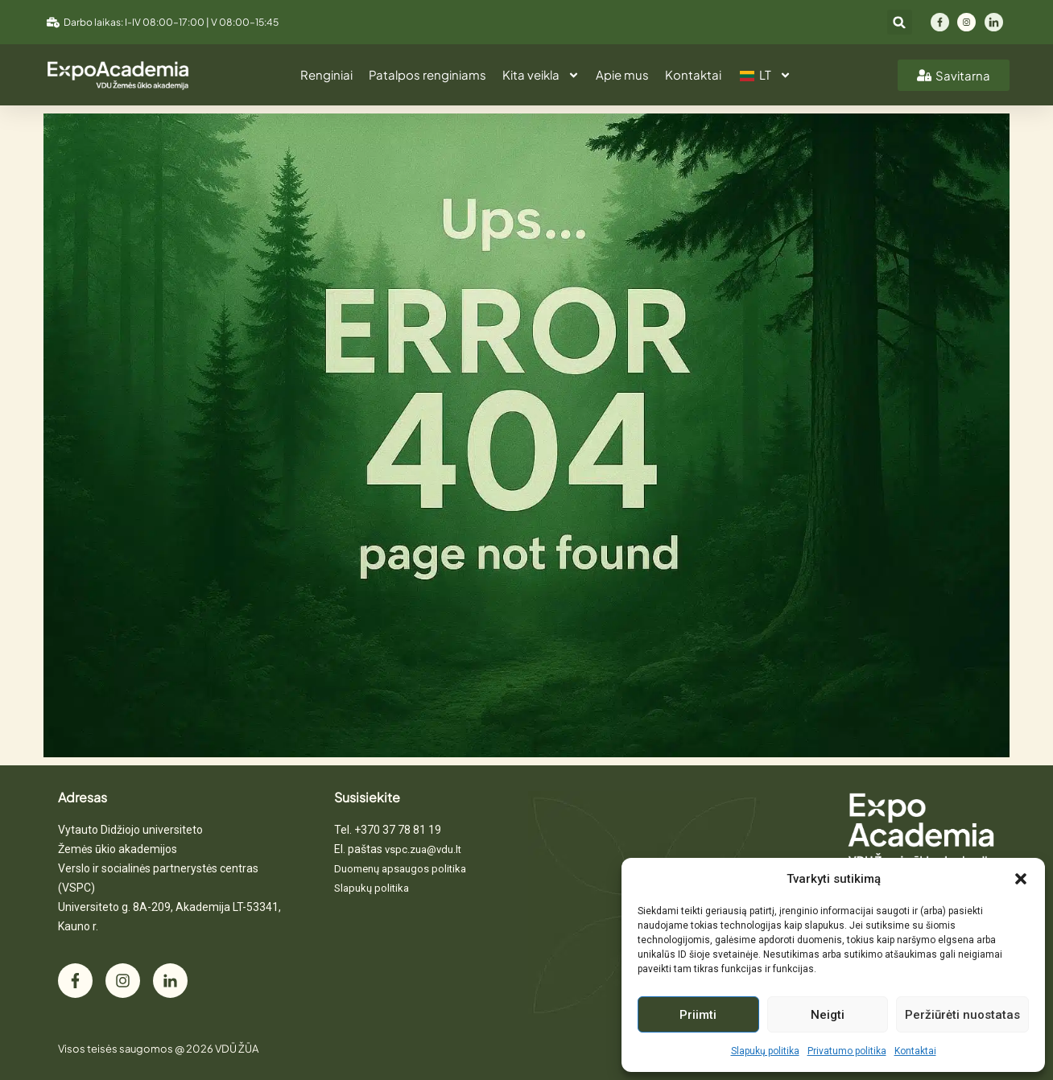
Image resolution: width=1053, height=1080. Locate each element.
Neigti (827, 1015)
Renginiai (326, 74)
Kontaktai (915, 1051)
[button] (1021, 879)
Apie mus (622, 74)
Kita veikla (541, 75)
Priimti (697, 1015)
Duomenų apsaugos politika (400, 869)
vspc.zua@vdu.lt (423, 849)
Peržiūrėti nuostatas (962, 1015)
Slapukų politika (765, 1051)
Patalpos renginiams (427, 74)
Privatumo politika (846, 1051)
